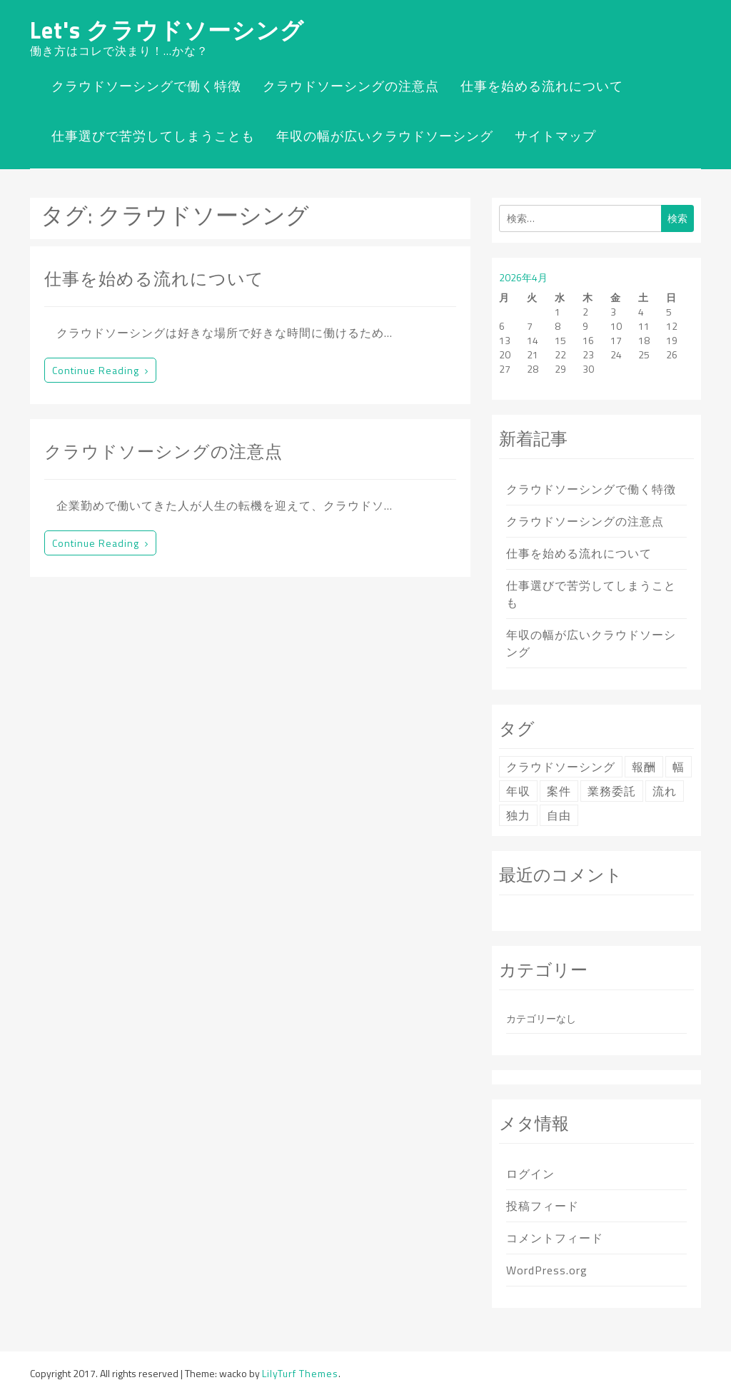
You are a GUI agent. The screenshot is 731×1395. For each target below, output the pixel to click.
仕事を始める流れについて (541, 86)
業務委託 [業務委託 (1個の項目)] (612, 791)
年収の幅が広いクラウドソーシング (384, 136)
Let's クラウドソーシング (167, 30)
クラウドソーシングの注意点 (351, 86)
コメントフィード (554, 1238)
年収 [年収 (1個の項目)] (518, 791)
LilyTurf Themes (300, 1373)
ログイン (530, 1173)
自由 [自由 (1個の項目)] (559, 815)
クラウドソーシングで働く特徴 (146, 86)
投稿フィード (542, 1205)
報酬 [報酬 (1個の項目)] (644, 766)
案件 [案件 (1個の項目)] (559, 791)
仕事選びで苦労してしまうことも (153, 136)
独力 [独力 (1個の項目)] (518, 815)
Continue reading (100, 370)
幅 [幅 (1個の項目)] (678, 766)
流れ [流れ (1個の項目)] (664, 791)
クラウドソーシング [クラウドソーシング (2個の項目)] (560, 766)
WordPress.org (547, 1270)
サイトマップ (555, 136)
